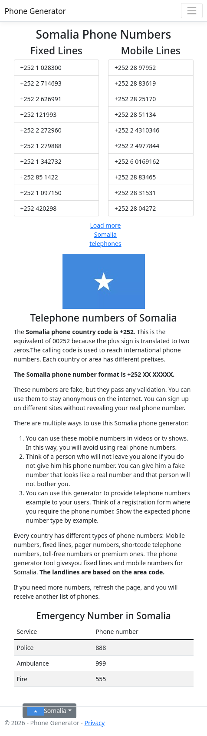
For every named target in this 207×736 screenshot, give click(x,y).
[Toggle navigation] (191, 10)
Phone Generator (35, 11)
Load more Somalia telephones (105, 234)
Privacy (94, 723)
